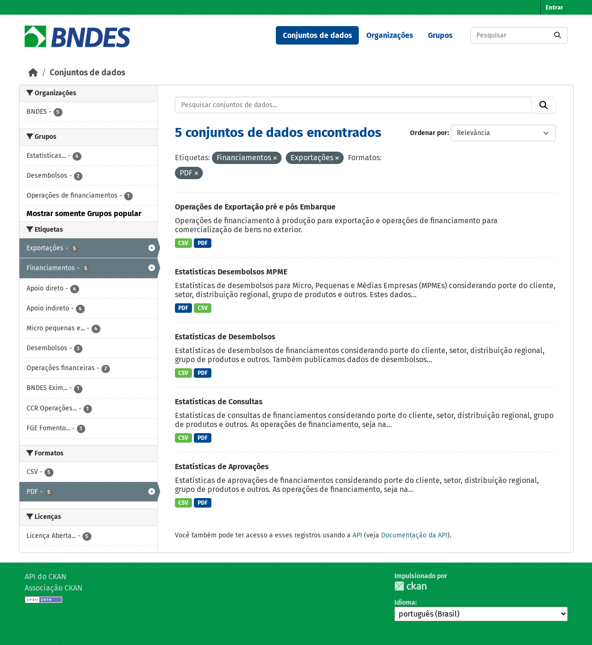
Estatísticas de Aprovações (222, 466)
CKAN (410, 586)
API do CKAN (45, 576)
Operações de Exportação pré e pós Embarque (255, 206)
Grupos (440, 35)
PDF (203, 243)
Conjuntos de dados (317, 35)
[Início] (33, 73)
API (357, 535)
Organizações (389, 35)
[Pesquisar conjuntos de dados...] (519, 35)
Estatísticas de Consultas (219, 401)
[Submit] (557, 35)
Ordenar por (428, 133)
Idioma (404, 603)
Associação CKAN (53, 587)
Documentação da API (414, 535)
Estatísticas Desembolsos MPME (231, 271)
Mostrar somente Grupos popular (84, 213)
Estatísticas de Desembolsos (225, 336)
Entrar (554, 7)
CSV (183, 243)
